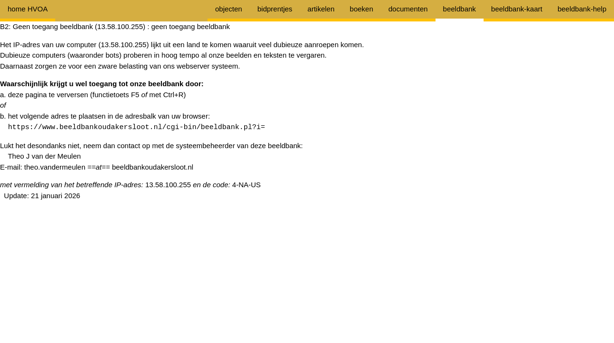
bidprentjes (274, 9)
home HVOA (28, 9)
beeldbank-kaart (517, 9)
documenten (408, 9)
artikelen (321, 9)
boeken (361, 9)
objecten (228, 9)
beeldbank (459, 9)
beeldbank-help (581, 9)
